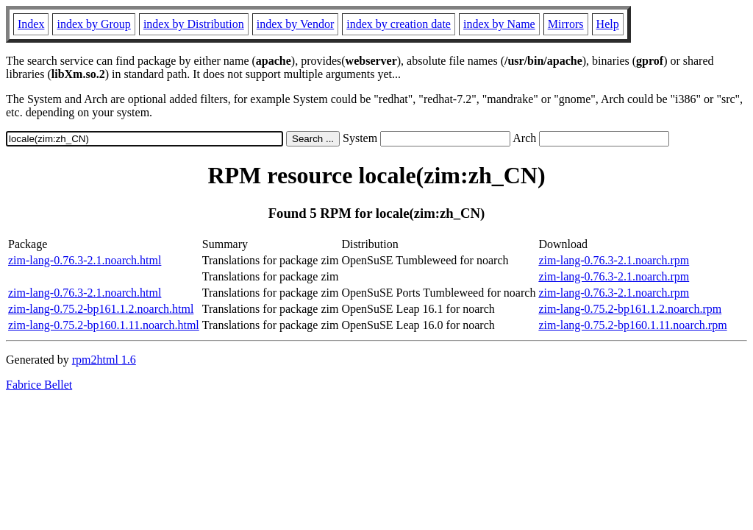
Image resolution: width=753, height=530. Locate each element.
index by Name (499, 24)
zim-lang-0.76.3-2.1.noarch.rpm (613, 260)
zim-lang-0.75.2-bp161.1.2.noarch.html (100, 309)
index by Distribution (193, 24)
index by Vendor (295, 24)
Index (31, 24)
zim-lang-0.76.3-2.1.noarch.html (84, 260)
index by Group (93, 24)
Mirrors (566, 24)
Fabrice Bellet (39, 384)
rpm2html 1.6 (104, 359)
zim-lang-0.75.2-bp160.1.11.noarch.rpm (632, 325)
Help (607, 24)
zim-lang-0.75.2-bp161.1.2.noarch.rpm (629, 309)
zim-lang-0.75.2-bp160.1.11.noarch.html (103, 325)
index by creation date (398, 24)
